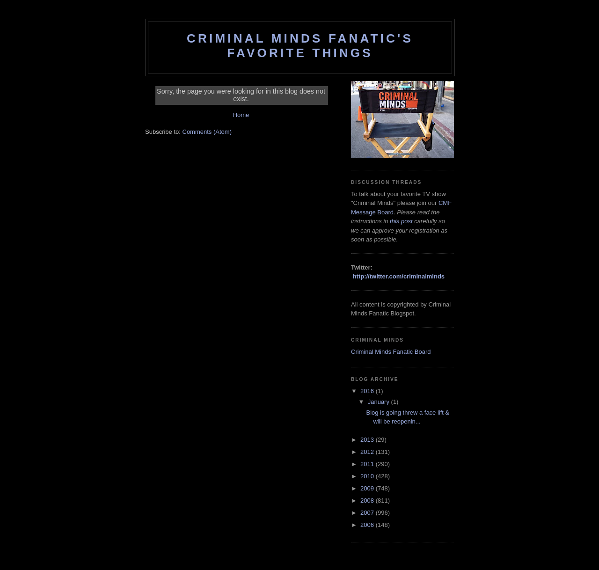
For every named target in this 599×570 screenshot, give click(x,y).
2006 (368, 524)
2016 (368, 391)
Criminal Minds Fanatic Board (391, 351)
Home (241, 114)
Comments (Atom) (207, 131)
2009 (368, 488)
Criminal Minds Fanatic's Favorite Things (300, 45)
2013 (368, 439)
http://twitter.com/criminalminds (399, 276)
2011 (368, 464)
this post (401, 221)
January (379, 401)
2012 (368, 451)
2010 (368, 476)
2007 (368, 512)
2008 (368, 500)
